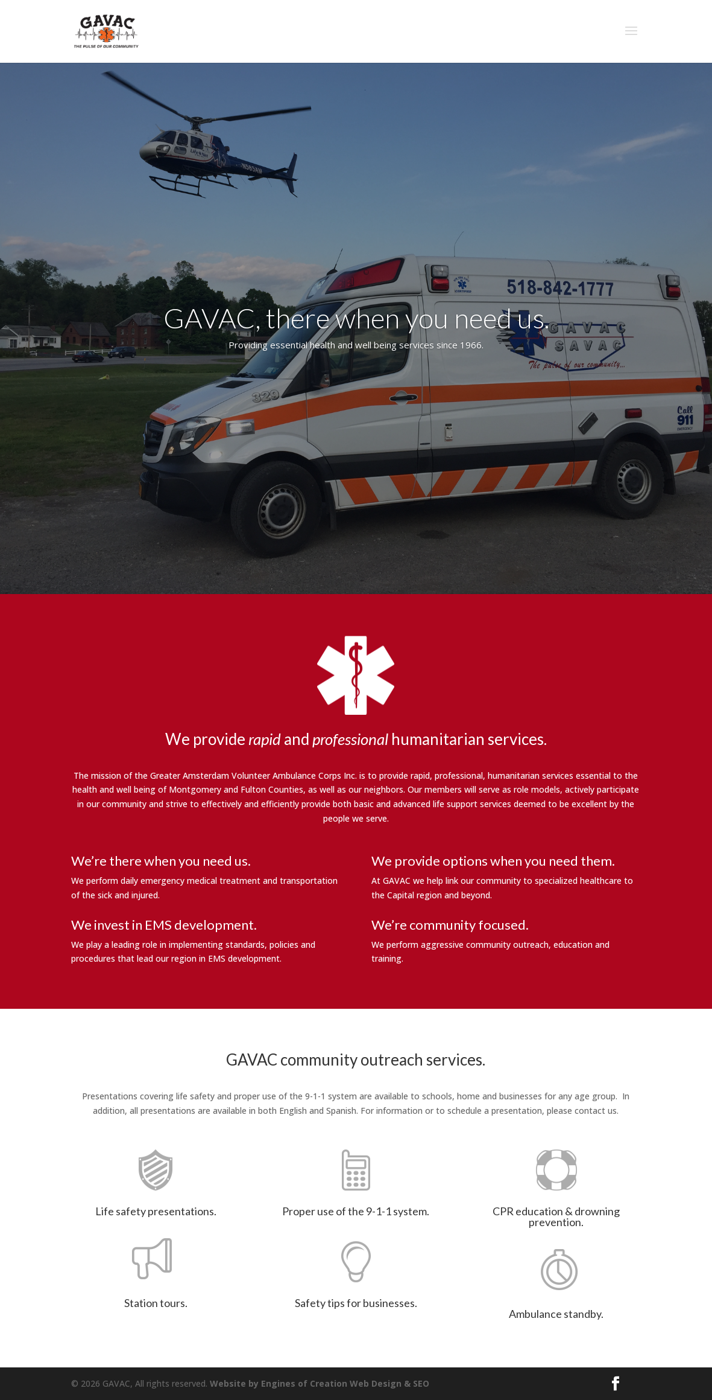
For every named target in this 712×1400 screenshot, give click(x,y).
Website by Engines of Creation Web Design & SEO (319, 1383)
